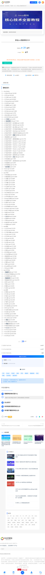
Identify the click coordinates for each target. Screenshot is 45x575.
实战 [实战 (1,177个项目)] (19, 520)
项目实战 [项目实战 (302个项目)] (16, 526)
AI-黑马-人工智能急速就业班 (22, 502)
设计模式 (7, 166)
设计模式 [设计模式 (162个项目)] (22, 524)
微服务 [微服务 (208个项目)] (30, 520)
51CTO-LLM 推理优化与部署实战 (23, 482)
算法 (7, 319)
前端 (14, 135)
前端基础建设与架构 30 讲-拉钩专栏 (17, 442)
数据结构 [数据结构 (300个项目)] (27, 522)
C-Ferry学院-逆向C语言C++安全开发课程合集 (26, 468)
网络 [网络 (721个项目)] (18, 524)
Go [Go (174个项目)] (23, 515)
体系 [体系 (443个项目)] (8, 520)
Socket (7, 327)
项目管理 (8, 121)
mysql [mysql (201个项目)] (36, 515)
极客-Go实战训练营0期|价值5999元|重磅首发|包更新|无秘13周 (5, 443)
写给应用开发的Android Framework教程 (10, 425)
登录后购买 (23, 356)
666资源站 (7, 5)
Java (15, 5)
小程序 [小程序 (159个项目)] (22, 520)
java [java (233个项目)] (29, 515)
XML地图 (19, 567)
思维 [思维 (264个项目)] (33, 520)
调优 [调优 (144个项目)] (26, 524)
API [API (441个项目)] (10, 515)
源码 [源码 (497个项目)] (8, 524)
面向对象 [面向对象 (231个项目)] (33, 524)
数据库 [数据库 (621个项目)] (23, 522)
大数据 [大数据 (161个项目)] (15, 520)
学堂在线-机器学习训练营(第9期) (39, 442)
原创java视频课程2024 (12, 381)
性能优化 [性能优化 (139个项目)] (9, 522)
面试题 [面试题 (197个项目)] (12, 526)
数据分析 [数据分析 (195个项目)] (18, 522)
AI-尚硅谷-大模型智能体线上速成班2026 (25, 475)
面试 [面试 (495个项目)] (8, 526)
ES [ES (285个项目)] (20, 515)
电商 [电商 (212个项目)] (11, 524)
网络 (7, 323)
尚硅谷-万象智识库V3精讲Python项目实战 (25, 461)
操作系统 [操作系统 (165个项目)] (13, 522)
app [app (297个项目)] (13, 515)
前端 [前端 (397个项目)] (11, 520)
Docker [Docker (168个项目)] (17, 515)
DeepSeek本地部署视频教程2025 (36, 425)
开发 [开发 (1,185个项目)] (26, 520)
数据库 (7, 272)
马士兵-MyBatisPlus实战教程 (28, 442)
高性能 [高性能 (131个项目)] (21, 526)
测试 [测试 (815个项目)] (36, 522)
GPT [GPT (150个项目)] (26, 515)
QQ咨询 (22, 369)
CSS (6, 216)
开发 (14, 156)
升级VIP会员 (7, 63)
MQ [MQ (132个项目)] (32, 515)
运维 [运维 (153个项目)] (29, 524)
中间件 (7, 119)
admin (6, 416)
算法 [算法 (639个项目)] (15, 524)
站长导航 (26, 567)
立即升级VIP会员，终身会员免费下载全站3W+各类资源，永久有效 (24, 59)
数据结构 (7, 278)
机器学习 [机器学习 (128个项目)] (32, 522)
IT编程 (11, 5)
